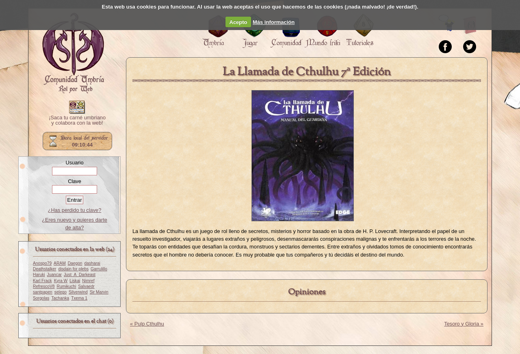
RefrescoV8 (43, 286)
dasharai (92, 263)
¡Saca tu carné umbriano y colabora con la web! (77, 120)
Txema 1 (79, 298)
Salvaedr (86, 286)
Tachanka (60, 298)
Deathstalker (44, 269)
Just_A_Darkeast (79, 274)
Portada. (73, 53)
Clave (74, 181)
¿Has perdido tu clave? (75, 210)
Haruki (39, 274)
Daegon (75, 263)
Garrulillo (99, 269)
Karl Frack (42, 280)
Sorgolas (41, 298)
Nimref (88, 280)
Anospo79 (42, 263)
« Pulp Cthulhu (147, 324)
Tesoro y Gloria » (463, 324)
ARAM (60, 263)
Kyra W (61, 280)
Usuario (74, 163)
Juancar (54, 274)
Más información (274, 22)
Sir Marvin (99, 292)
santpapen (42, 292)
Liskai (74, 280)
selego (60, 292)
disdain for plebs (73, 269)
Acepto (238, 22)
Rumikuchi (66, 286)
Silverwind (78, 292)
